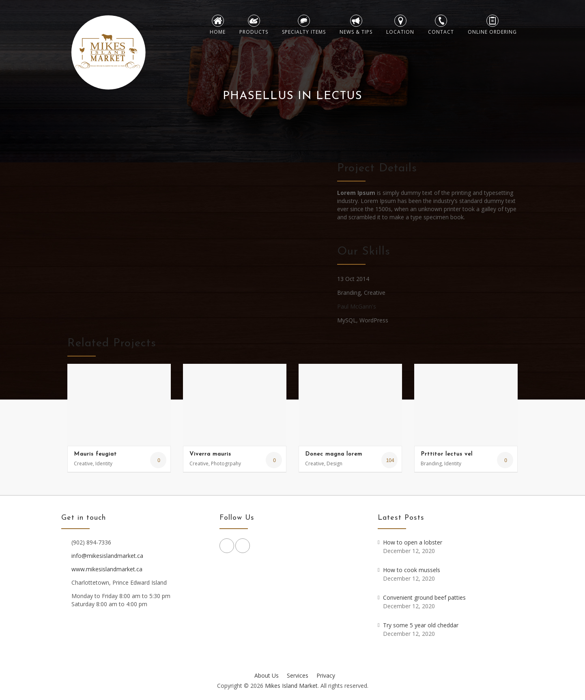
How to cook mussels (411, 570)
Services (297, 675)
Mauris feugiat (95, 454)
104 (389, 460)
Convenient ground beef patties (424, 597)
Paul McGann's (356, 306)
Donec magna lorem (333, 454)
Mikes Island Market (291, 685)
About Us (266, 675)
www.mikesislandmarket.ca (106, 569)
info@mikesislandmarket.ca (107, 556)
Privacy (325, 675)
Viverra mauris (210, 454)
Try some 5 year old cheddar (420, 625)
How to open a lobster (412, 542)
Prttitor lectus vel (447, 454)
